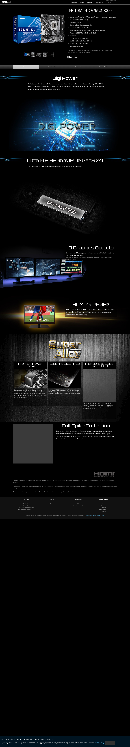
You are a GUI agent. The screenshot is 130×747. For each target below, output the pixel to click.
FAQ (78, 504)
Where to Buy (100, 2)
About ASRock (26, 502)
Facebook (104, 502)
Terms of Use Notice (90, 515)
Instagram (104, 505)
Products (74, 2)
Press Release (52, 502)
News (82, 2)
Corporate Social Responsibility (26, 507)
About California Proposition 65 (26, 509)
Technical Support (78, 505)
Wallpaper (104, 511)
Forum (104, 507)
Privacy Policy (99, 743)
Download (78, 502)
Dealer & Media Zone (104, 509)
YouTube (104, 504)
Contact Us (26, 504)
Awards (52, 504)
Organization (26, 505)
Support (89, 2)
